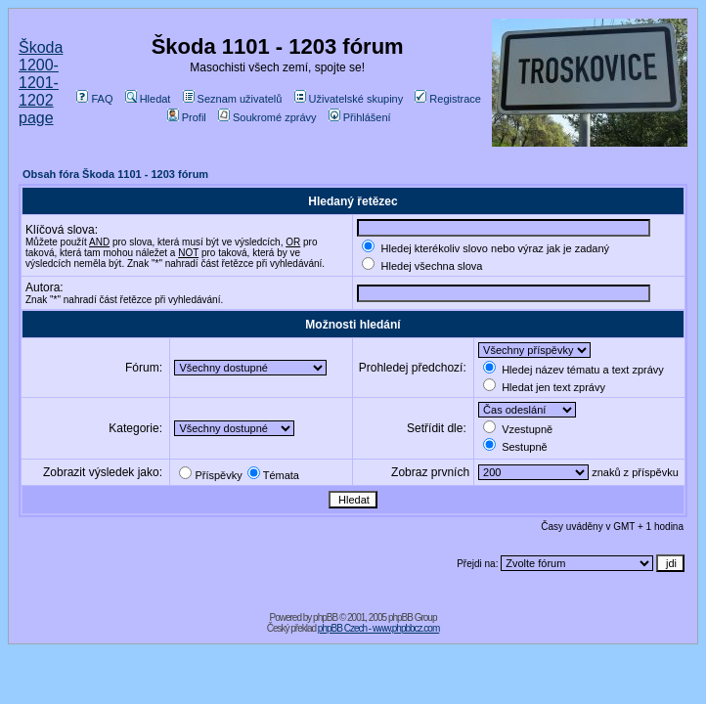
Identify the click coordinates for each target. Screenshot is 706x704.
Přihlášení (360, 117)
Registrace (448, 99)
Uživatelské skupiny (349, 99)
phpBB (325, 617)
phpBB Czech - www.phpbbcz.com (378, 628)
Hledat (148, 99)
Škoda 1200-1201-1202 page (41, 82)
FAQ (94, 99)
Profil (186, 117)
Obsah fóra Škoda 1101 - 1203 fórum (115, 174)
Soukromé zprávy (267, 117)
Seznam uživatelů (233, 99)
